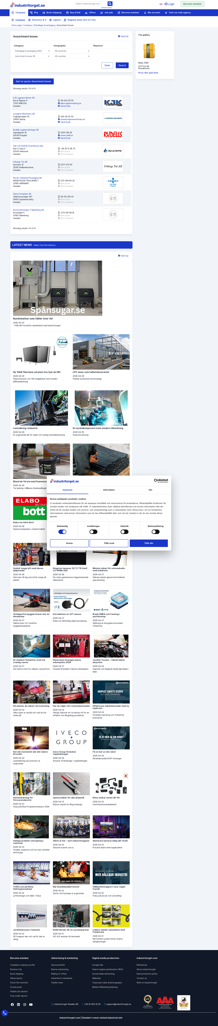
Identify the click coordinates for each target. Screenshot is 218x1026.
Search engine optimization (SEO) (107, 969)
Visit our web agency (178, 12)
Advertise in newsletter (61, 978)
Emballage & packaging (44, 25)
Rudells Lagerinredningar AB (26, 130)
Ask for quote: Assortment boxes (33, 81)
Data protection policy (147, 974)
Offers (90, 12)
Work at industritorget (147, 982)
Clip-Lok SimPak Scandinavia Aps (28, 146)
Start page (17, 25)
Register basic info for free (80, 20)
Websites (96, 978)
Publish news (57, 982)
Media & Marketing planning (105, 987)
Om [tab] (150, 490)
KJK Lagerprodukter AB (24, 98)
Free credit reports (18, 996)
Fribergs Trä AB (20, 162)
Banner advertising (59, 969)
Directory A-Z (37, 20)
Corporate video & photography (107, 982)
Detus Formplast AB (22, 194)
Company (18, 12)
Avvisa (69, 543)
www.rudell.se (65, 135)
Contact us (142, 978)
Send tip (123, 36)
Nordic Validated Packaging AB (27, 178)
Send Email (64, 106)
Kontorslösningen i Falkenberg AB (28, 210)
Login (169, 4)
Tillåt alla (148, 543)
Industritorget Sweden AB (64, 1004)
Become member (192, 3)
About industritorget (146, 969)
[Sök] (110, 3)
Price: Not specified (148, 73)
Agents (55, 20)
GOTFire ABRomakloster (144, 67)
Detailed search (106, 7)
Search (122, 65)
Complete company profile (22, 965)
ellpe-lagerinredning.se (69, 103)
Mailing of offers (59, 974)
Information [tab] (109, 490)
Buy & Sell (73, 12)
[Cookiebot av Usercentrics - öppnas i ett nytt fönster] (156, 481)
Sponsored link (58, 965)
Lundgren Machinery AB (24, 114)
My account (152, 12)
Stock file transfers (19, 982)
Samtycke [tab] (68, 490)
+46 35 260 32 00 (91, 1004)
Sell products (16, 978)
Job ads (106, 12)
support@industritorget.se (117, 1004)
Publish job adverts (19, 991)
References (142, 965)
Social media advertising (103, 974)
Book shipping (51, 12)
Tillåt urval (109, 543)
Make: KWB (143, 63)
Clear (107, 65)
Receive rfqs (16, 969)
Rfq (34, 12)
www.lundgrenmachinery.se (71, 119)
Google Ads (97, 965)
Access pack (16, 987)
